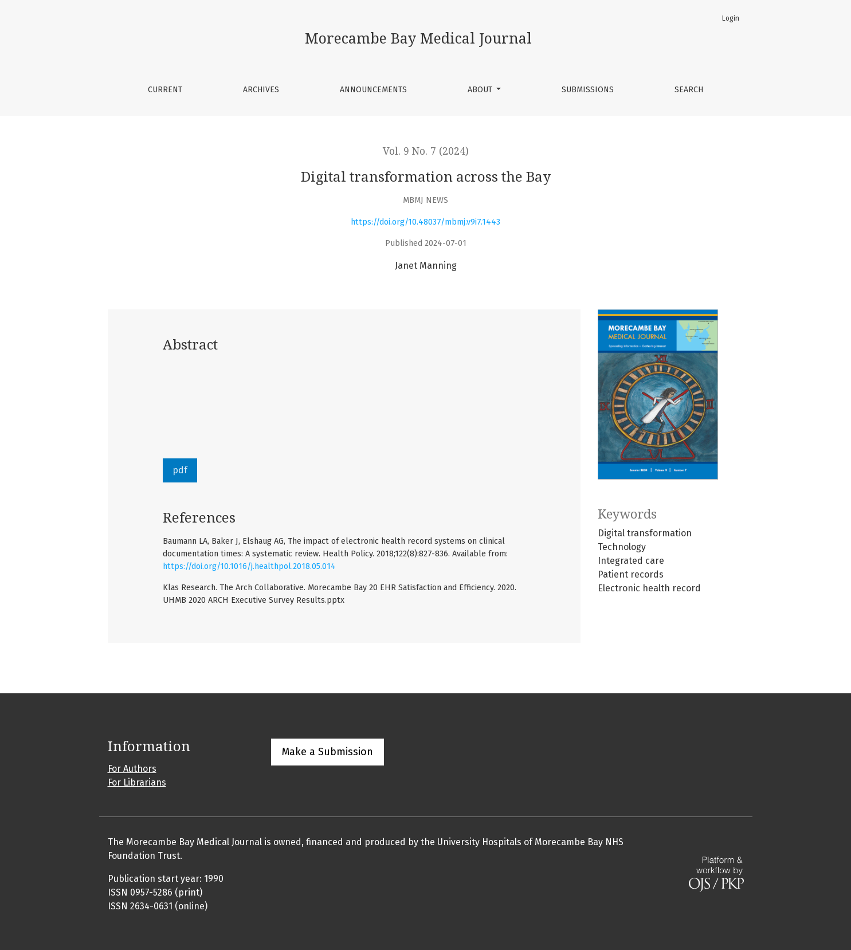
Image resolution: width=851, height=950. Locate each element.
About (481, 90)
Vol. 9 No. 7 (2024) (426, 151)
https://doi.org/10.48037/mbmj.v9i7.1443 (425, 222)
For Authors (132, 768)
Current (165, 90)
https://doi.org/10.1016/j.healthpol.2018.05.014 (249, 566)
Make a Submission (327, 751)
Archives (261, 90)
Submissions (588, 90)
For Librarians (137, 782)
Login (730, 18)
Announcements (373, 90)
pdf (179, 470)
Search (688, 90)
